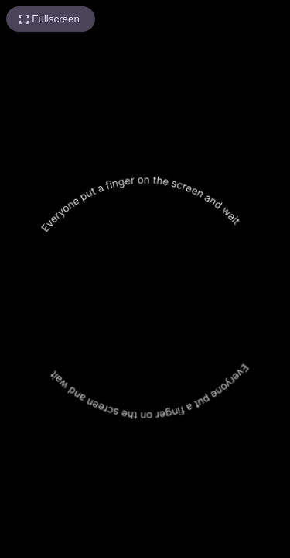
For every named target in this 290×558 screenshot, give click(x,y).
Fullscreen (55, 19)
